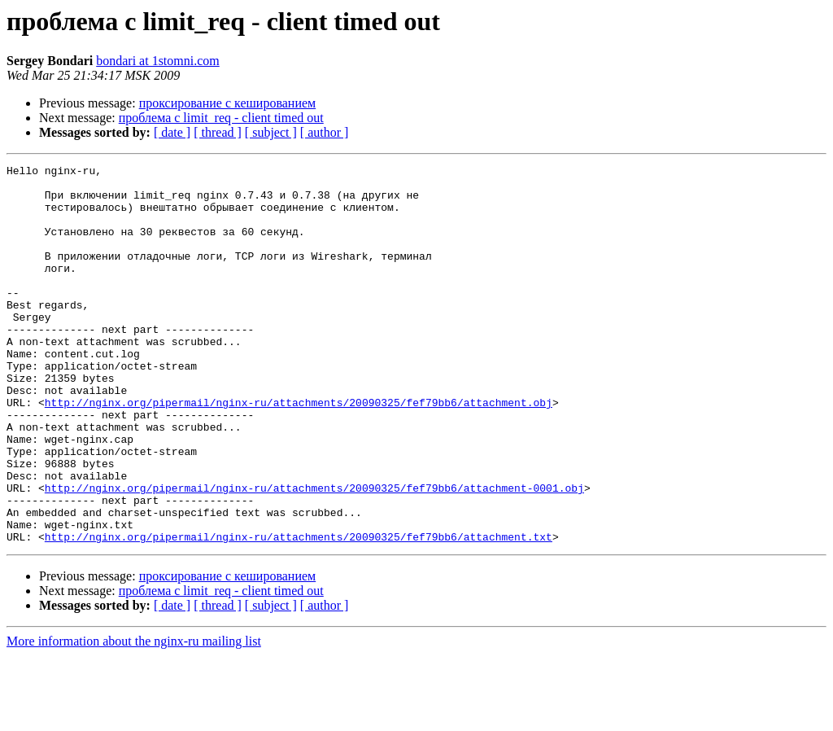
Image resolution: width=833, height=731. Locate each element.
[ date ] (172, 132)
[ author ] (324, 132)
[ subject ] (271, 132)
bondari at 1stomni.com (158, 61)
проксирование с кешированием (227, 103)
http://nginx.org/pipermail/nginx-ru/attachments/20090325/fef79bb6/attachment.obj (298, 451)
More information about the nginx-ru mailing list (134, 717)
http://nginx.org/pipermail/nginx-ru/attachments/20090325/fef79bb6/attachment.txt (298, 612)
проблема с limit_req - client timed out (221, 118)
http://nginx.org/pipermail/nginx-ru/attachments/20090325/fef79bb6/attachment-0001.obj (314, 553)
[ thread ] (218, 132)
